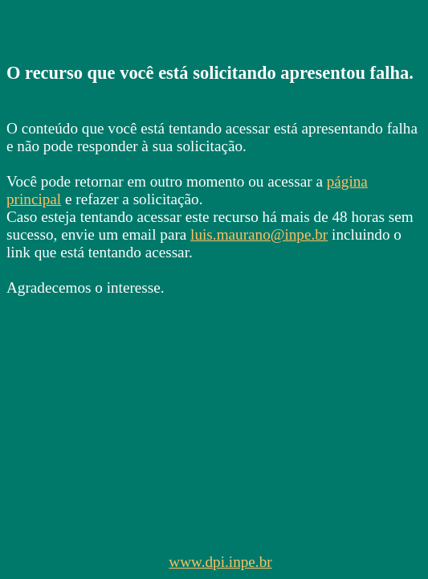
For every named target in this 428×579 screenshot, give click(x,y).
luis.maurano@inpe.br (259, 234)
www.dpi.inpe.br (220, 561)
